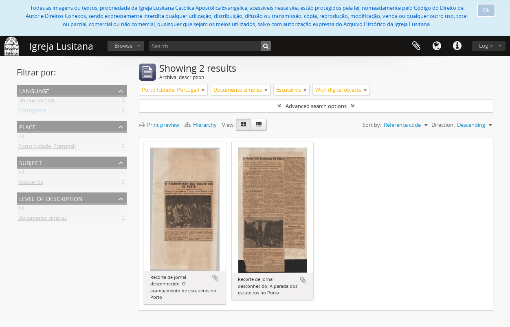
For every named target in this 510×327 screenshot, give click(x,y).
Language (436, 46)
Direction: (443, 124)
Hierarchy (201, 124)
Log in (486, 45)
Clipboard (416, 46)
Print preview (159, 124)
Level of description (51, 197)
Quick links (457, 46)
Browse (123, 45)
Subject (30, 162)
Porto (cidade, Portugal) (47, 147)
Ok (486, 10)
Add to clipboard (215, 278)
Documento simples (42, 219)
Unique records (36, 102)
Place (27, 126)
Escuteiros (30, 183)
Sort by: (372, 124)
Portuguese (32, 111)
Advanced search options (316, 106)
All (21, 137)
